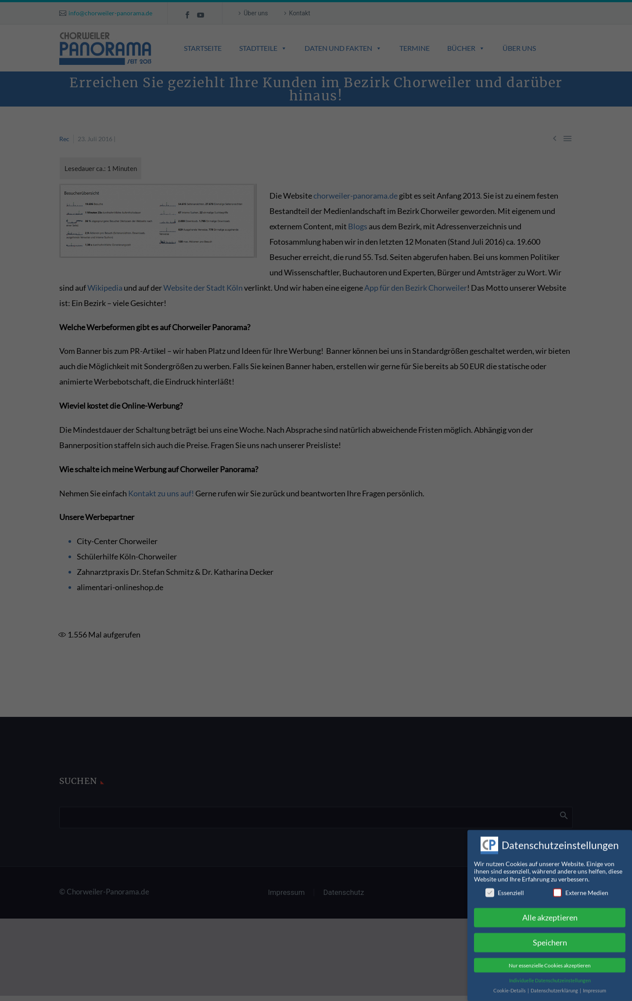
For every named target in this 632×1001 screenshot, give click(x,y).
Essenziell (504, 886)
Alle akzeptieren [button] (550, 911)
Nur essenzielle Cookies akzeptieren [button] (550, 958)
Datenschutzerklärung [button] (555, 983)
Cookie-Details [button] (510, 983)
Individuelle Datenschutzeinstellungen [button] (550, 973)
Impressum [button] (594, 983)
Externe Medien (580, 886)
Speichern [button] (550, 935)
